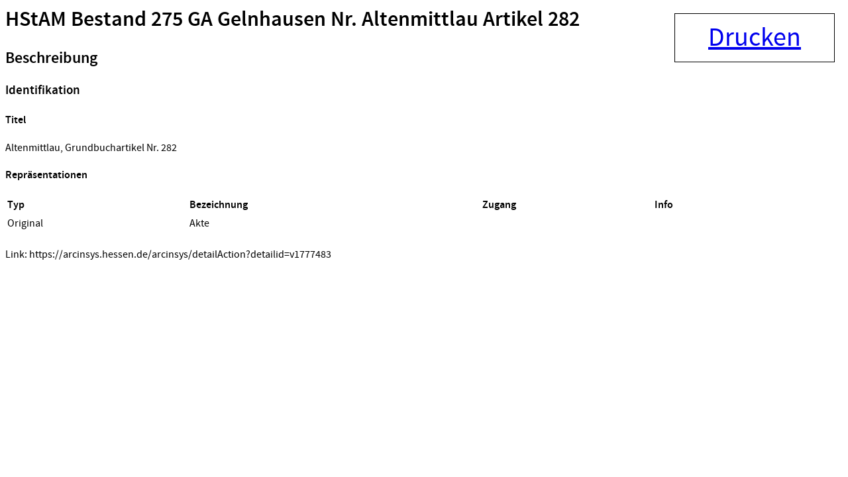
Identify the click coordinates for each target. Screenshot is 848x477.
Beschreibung (51, 58)
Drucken (754, 38)
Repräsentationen (46, 175)
